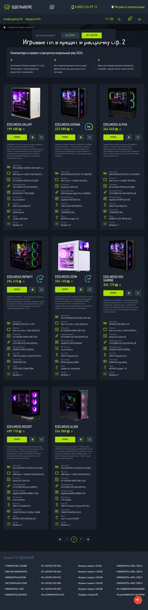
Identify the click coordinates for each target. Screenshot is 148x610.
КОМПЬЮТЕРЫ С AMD (14, 589)
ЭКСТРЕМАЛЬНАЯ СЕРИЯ (16, 583)
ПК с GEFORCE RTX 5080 (51, 583)
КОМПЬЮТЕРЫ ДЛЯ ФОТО (16, 594)
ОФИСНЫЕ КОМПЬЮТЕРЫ (16, 571)
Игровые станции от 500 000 (90, 589)
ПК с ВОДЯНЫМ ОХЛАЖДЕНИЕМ (131, 589)
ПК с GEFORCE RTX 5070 (51, 577)
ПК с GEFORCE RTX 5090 (51, 589)
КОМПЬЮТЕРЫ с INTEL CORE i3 (129, 565)
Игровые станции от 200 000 (90, 577)
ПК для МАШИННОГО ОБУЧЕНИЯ (131, 594)
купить (17, 137)
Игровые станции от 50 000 (90, 565)
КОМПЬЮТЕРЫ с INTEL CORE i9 (129, 583)
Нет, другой (91, 35)
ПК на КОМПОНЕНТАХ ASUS (52, 594)
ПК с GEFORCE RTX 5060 (51, 571)
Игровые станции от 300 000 (90, 583)
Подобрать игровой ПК (88, 594)
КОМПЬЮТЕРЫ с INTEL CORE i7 (129, 577)
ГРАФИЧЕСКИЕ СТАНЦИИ (16, 565)
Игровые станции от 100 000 (90, 571)
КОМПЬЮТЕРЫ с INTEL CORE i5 (129, 571)
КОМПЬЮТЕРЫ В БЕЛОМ (15, 577)
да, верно (70, 35)
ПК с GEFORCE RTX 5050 (51, 565)
